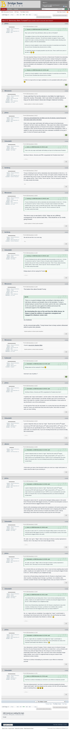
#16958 (66, 588)
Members (10, 9)
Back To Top (5, 728)
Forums (4, 9)
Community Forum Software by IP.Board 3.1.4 (57, 728)
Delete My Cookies (19, 728)
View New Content (61, 12)
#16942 (66, 91)
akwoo (6, 444)
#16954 (66, 444)
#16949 (66, 284)
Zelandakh (8, 141)
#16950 (66, 340)
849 (27, 14)
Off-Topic (16, 12)
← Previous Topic (48, 703)
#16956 (66, 521)
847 (21, 14)
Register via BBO (48, 6)
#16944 (66, 141)
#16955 (66, 478)
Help (65, 6)
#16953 (66, 418)
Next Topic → (65, 703)
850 (30, 14)
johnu (6, 23)
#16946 (66, 192)
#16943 (66, 112)
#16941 (66, 23)
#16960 (66, 670)
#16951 (66, 358)
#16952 (66, 383)
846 (18, 14)
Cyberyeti (7, 358)
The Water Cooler (24, 12)
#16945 (66, 167)
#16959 (66, 629)
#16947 (66, 232)
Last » (35, 14)
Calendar (16, 9)
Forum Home (11, 728)
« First (11, 14)
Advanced (68, 9)
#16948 (66, 250)
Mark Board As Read (28, 728)
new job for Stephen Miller (35, 345)
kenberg (7, 168)
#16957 (66, 553)
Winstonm (7, 91)
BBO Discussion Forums (7, 12)
